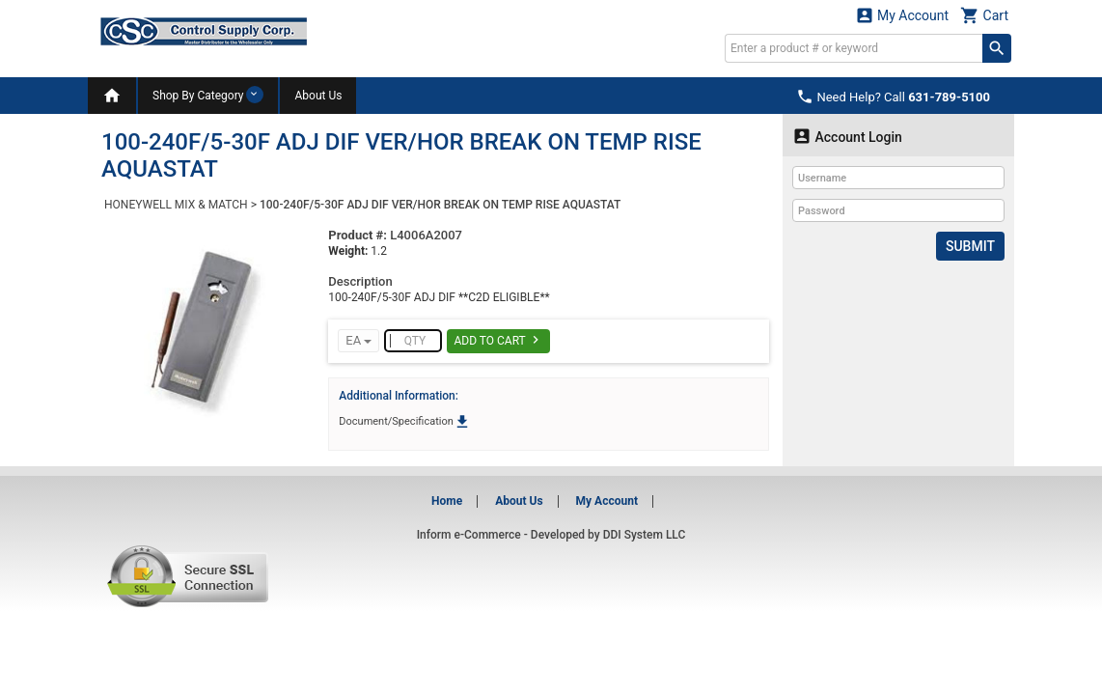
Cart (984, 15)
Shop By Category (207, 94)
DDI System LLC (644, 535)
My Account (902, 15)
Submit (970, 246)
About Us (318, 95)
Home (446, 501)
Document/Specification (404, 421)
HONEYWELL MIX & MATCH (176, 204)
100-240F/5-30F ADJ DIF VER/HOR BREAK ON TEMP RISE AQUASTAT (440, 204)
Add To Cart (498, 340)
